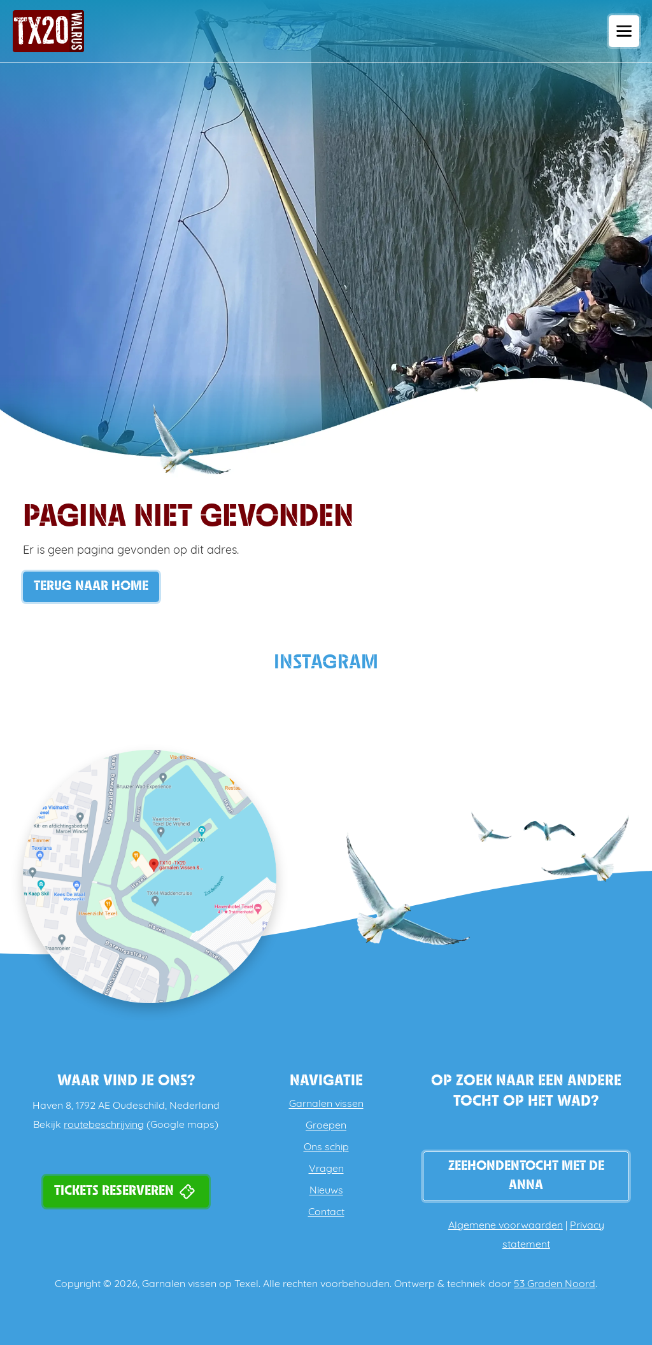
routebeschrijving (104, 1125)
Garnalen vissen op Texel (200, 1284)
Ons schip (326, 1148)
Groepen (326, 1126)
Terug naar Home (91, 586)
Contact (326, 1213)
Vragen (326, 1169)
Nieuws (326, 1191)
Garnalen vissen (326, 1104)
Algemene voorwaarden (505, 1226)
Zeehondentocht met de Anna (526, 1176)
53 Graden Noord (554, 1284)
